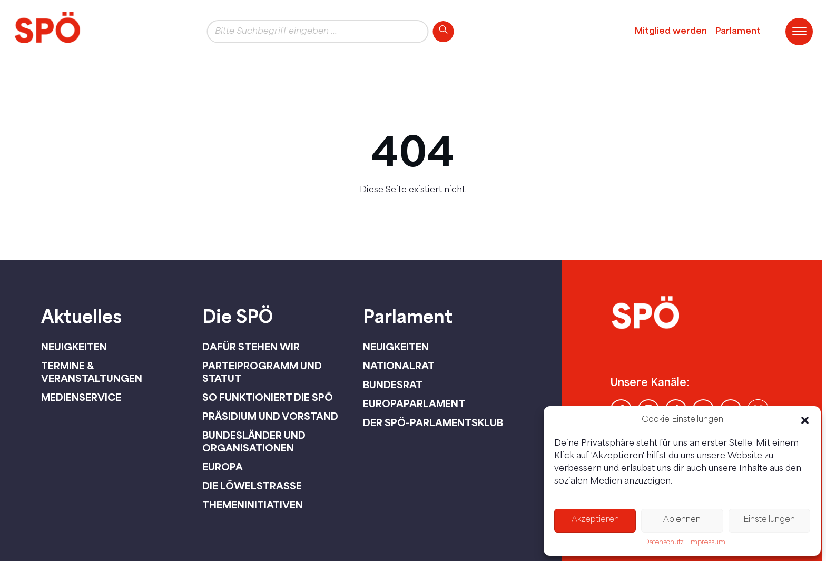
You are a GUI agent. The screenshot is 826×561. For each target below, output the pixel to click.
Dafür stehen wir (251, 346)
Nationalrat (399, 365)
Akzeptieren (595, 520)
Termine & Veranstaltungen (91, 372)
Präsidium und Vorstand (270, 416)
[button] (805, 420)
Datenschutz (664, 542)
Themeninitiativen (252, 504)
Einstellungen (769, 520)
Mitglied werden (671, 31)
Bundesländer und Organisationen (254, 441)
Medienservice (81, 397)
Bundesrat (392, 384)
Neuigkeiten (74, 346)
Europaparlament (414, 403)
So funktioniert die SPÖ (267, 397)
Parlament (738, 31)
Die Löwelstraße (252, 485)
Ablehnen (682, 520)
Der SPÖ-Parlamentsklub (433, 422)
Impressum (707, 542)
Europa (222, 466)
